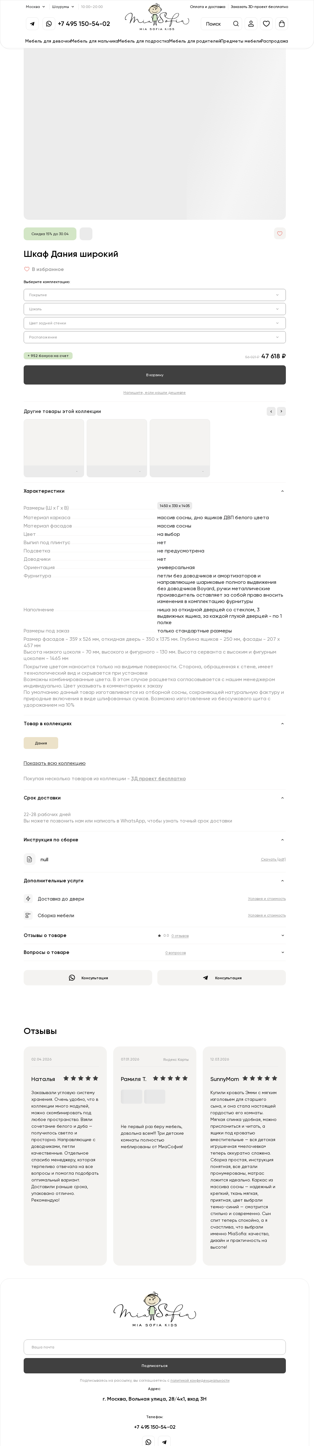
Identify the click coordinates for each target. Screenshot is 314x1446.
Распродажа (274, 40)
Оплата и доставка (207, 6)
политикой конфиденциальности (200, 1380)
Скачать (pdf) (273, 859)
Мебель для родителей (195, 40)
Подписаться (155, 1365)
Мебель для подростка (143, 40)
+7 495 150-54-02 (84, 23)
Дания (41, 743)
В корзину (154, 375)
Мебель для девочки (48, 40)
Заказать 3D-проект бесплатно (259, 6)
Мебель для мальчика (94, 40)
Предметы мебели (241, 40)
